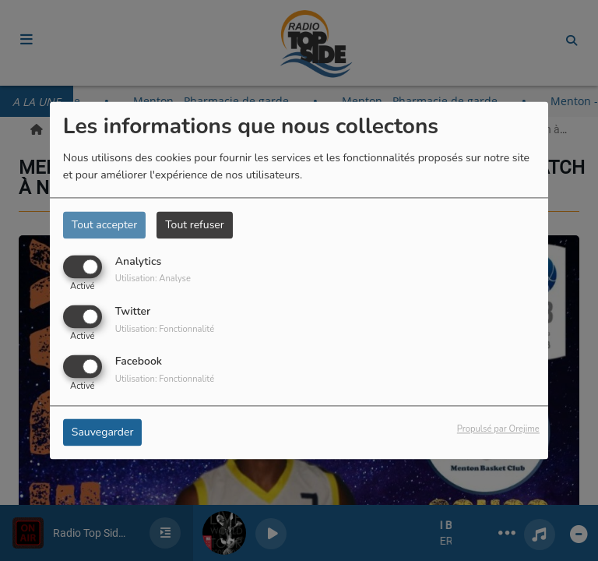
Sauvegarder (103, 432)
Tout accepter (104, 224)
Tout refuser (194, 224)
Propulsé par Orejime (498, 430)
